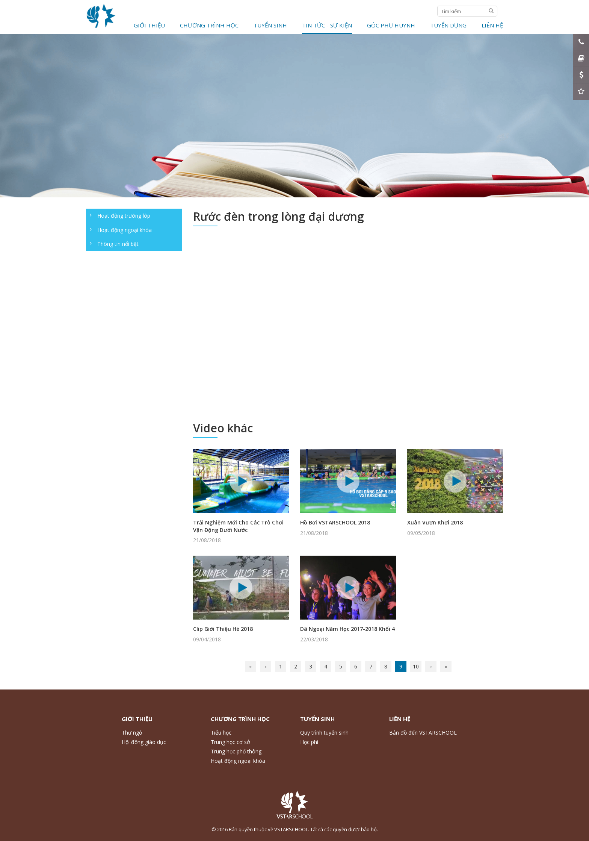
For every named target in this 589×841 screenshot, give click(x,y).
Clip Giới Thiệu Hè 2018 (223, 628)
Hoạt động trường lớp (123, 215)
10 (416, 666)
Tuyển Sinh (270, 25)
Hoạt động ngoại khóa (124, 229)
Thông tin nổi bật (118, 243)
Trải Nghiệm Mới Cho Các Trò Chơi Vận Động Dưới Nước (238, 526)
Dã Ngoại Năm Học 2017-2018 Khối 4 (347, 628)
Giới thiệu (149, 25)
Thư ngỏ (132, 732)
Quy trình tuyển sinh (324, 732)
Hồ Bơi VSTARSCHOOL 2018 (335, 522)
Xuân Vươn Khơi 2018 (435, 522)
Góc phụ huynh (391, 25)
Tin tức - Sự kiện (327, 25)
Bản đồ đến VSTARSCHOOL (423, 732)
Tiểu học (221, 732)
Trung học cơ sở (230, 742)
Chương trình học (209, 25)
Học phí (309, 742)
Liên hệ (492, 25)
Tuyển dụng (448, 25)
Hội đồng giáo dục (144, 742)
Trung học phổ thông (236, 751)
